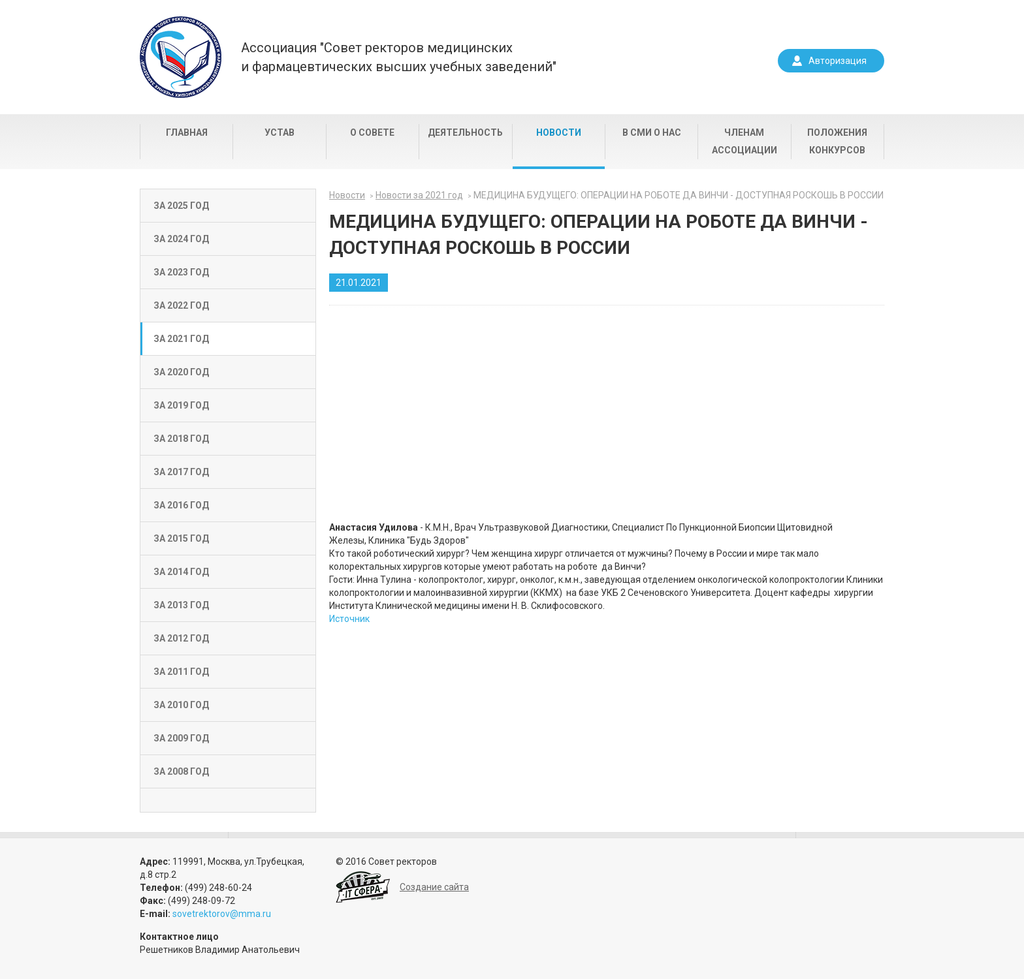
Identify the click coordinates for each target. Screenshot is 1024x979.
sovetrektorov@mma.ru (221, 914)
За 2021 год (181, 339)
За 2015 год (181, 538)
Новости (558, 132)
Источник (349, 619)
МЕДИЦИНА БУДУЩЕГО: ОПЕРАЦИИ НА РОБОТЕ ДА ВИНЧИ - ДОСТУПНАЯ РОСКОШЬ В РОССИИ (678, 195)
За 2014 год (181, 572)
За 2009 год (181, 738)
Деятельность (465, 132)
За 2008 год (181, 771)
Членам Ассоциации (744, 141)
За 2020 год (181, 372)
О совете (372, 132)
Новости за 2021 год (419, 195)
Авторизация (837, 60)
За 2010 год (181, 705)
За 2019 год (181, 405)
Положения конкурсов (837, 141)
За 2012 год (181, 638)
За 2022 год (181, 305)
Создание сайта (434, 887)
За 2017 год (181, 472)
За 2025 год (181, 205)
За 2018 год (181, 438)
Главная (187, 132)
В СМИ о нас (651, 132)
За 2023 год (181, 272)
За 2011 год (181, 671)
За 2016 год (181, 505)
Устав (279, 132)
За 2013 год (181, 605)
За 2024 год (181, 239)
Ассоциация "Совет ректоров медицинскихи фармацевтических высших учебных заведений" (398, 57)
